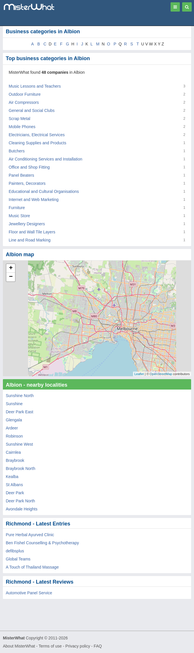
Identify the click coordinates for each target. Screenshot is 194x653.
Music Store (19, 215)
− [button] (11, 277)
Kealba (12, 476)
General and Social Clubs (32, 110)
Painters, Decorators (27, 183)
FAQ (98, 646)
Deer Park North (20, 501)
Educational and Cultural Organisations (44, 191)
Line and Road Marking (30, 240)
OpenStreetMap (161, 374)
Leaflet (139, 374)
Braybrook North (20, 468)
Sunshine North (20, 395)
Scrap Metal (19, 118)
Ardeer (12, 428)
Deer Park (15, 492)
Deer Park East (19, 411)
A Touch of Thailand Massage (32, 567)
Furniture (17, 207)
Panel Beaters (21, 175)
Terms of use (50, 646)
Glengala (14, 420)
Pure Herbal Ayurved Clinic (30, 534)
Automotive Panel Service (29, 593)
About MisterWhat (19, 646)
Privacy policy (77, 646)
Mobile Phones (22, 126)
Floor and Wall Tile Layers (32, 232)
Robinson (14, 436)
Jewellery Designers (27, 224)
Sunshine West (19, 444)
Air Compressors (24, 102)
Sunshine (14, 403)
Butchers (17, 151)
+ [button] (11, 268)
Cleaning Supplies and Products (37, 143)
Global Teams (18, 559)
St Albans (14, 484)
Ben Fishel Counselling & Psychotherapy (42, 543)
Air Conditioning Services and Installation (45, 159)
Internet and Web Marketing (34, 199)
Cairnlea (13, 452)
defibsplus (15, 551)
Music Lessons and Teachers (35, 86)
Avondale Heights (21, 509)
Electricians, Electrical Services (37, 134)
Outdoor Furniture (25, 94)
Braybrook (15, 460)
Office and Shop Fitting (29, 167)
